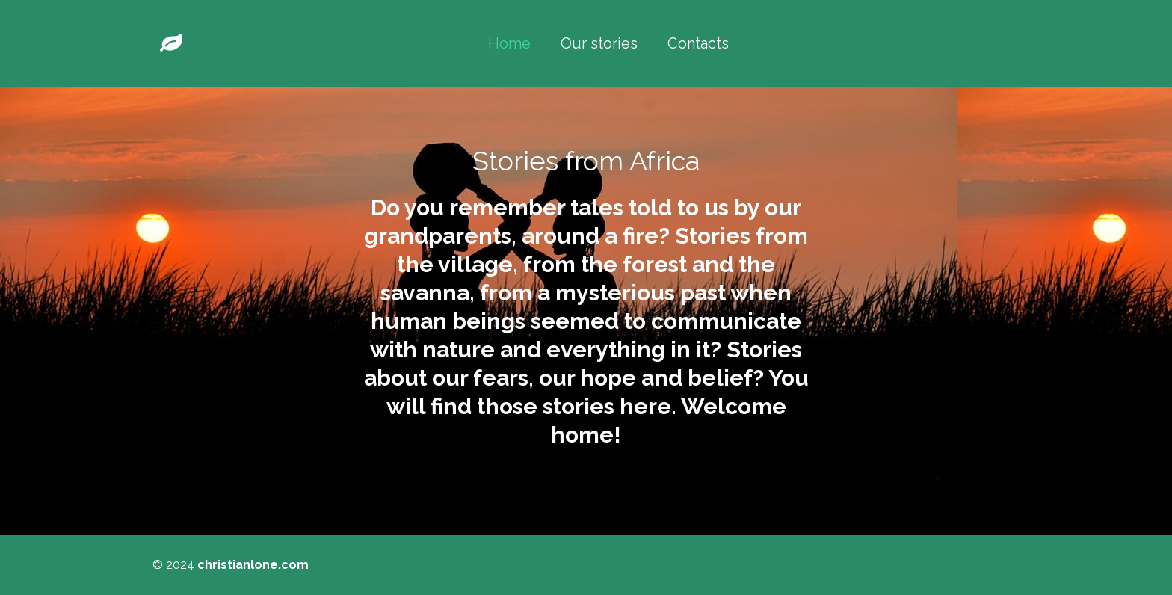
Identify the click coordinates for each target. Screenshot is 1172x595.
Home (509, 43)
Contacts (698, 43)
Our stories (599, 43)
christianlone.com (253, 565)
